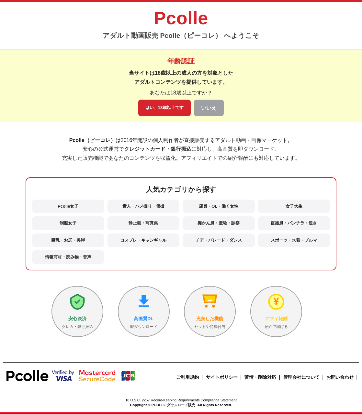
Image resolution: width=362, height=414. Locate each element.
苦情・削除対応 (260, 377)
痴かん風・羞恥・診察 (219, 223)
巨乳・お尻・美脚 (68, 240)
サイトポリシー (222, 377)
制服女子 (68, 223)
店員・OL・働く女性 (218, 206)
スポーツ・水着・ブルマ (294, 240)
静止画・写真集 (143, 223)
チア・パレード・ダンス (219, 240)
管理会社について (301, 377)
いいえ (209, 108)
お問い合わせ (340, 377)
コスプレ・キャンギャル (143, 240)
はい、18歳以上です (164, 107)
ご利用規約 (187, 377)
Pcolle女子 (68, 206)
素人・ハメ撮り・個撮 (143, 206)
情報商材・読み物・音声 (68, 257)
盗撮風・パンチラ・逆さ (294, 223)
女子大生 (294, 206)
